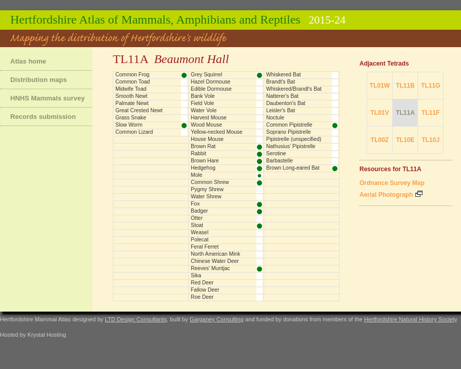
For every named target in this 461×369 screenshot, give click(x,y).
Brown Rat (203, 146)
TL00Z (380, 140)
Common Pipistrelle (289, 125)
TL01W (380, 85)
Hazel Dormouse (210, 82)
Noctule (275, 117)
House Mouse (207, 139)
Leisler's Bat (280, 110)
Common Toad (132, 82)
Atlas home (28, 61)
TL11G (430, 85)
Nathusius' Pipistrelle (290, 146)
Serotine (276, 153)
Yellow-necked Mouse (217, 132)
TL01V (380, 112)
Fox (195, 204)
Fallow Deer (205, 290)
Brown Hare (205, 160)
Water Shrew (206, 196)
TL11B (405, 85)
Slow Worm (129, 125)
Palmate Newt (132, 103)
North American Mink (215, 254)
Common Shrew (210, 182)
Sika (196, 275)
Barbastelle (279, 160)
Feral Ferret (204, 247)
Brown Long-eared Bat (292, 168)
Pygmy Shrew (207, 189)
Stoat (197, 225)
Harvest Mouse (209, 117)
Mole (197, 175)
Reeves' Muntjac (210, 268)
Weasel (199, 232)
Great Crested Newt (139, 110)
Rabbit (198, 153)
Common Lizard (134, 132)
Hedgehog (203, 168)
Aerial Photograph (391, 194)
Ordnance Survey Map (392, 183)
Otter (197, 218)
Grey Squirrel (206, 74)
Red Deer (202, 282)
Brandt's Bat (280, 82)
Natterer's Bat (282, 96)
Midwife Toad (130, 89)
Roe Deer (202, 297)
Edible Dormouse (211, 89)
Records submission (43, 116)
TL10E (405, 140)
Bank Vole (203, 96)
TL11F (430, 112)
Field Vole (202, 103)
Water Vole (203, 110)
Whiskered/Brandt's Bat (294, 89)
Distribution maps (38, 80)
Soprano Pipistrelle (288, 132)
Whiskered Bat (283, 74)
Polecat (200, 239)
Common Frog (132, 74)
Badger (199, 211)
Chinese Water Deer (215, 261)
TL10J (430, 140)
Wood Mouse (206, 125)
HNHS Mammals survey (47, 98)
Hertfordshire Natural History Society (410, 319)
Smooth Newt (131, 96)
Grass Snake (130, 117)
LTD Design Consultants (136, 319)
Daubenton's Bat (286, 103)
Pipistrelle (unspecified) (293, 139)
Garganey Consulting (217, 319)
